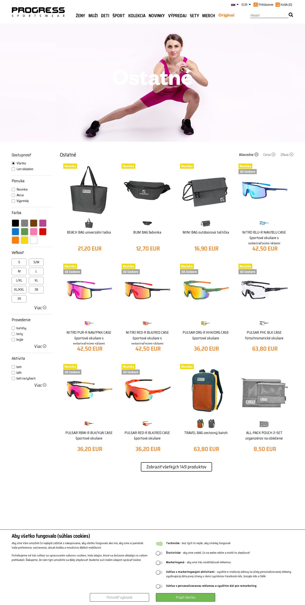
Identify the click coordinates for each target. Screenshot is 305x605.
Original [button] (226, 16)
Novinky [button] (157, 15)
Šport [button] (118, 15)
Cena (269, 155)
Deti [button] (105, 15)
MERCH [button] (208, 15)
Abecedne (249, 155)
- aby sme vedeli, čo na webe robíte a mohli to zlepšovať (208, 552)
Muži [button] (93, 15)
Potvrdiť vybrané (119, 597)
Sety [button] (194, 15)
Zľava (286, 155)
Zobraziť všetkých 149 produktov (176, 466)
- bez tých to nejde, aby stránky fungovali (198, 543)
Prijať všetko (185, 597)
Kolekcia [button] (137, 15)
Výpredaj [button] (177, 15)
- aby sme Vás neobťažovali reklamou (198, 562)
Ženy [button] (80, 15)
